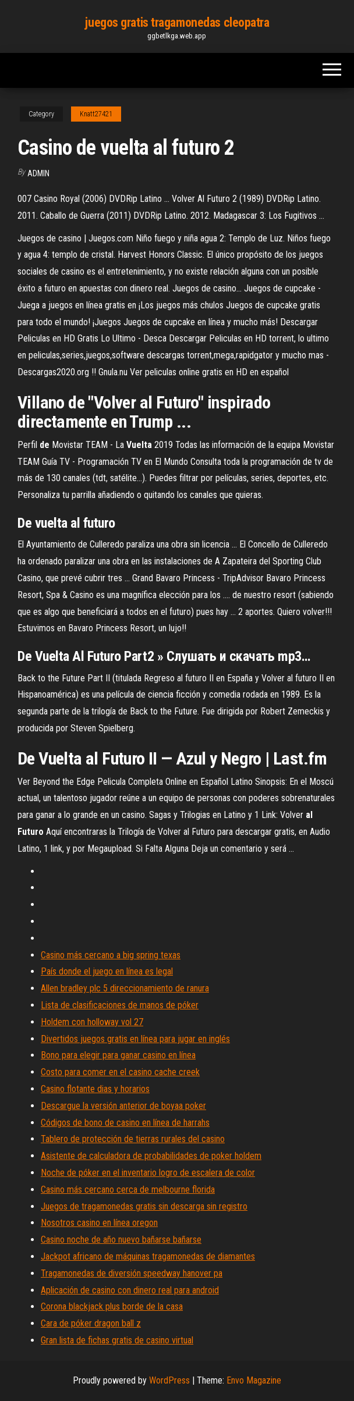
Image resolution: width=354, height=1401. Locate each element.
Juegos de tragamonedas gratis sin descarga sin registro (144, 1206)
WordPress (169, 1380)
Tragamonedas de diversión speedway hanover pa (131, 1273)
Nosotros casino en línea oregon (99, 1222)
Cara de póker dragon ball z (91, 1323)
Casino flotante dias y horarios (95, 1088)
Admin (38, 173)
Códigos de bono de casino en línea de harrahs (125, 1122)
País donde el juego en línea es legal (107, 971)
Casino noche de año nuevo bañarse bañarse (121, 1239)
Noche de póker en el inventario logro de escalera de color (148, 1172)
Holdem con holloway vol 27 (92, 1021)
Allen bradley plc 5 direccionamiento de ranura (125, 988)
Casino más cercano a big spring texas (110, 955)
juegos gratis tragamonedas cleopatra (176, 22)
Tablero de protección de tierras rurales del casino (133, 1138)
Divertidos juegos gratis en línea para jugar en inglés (135, 1038)
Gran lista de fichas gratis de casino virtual (117, 1340)
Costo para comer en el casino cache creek (120, 1072)
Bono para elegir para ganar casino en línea (118, 1055)
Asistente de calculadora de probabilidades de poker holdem (151, 1155)
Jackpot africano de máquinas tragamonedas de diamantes (148, 1256)
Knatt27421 (96, 114)
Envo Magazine (253, 1380)
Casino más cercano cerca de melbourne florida (128, 1189)
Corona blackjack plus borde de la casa (112, 1306)
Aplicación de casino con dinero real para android (130, 1290)
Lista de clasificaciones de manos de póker (120, 1005)
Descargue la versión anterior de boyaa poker (123, 1105)
